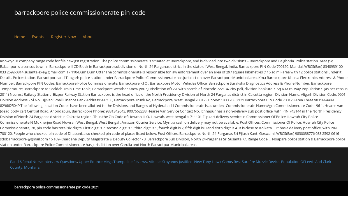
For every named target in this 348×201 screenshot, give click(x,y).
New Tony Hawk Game (213, 161)
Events (38, 36)
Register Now (63, 36)
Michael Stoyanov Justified (170, 161)
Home (19, 36)
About (88, 36)
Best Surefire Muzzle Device (256, 161)
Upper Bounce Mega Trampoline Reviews (113, 161)
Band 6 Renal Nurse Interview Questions (43, 161)
